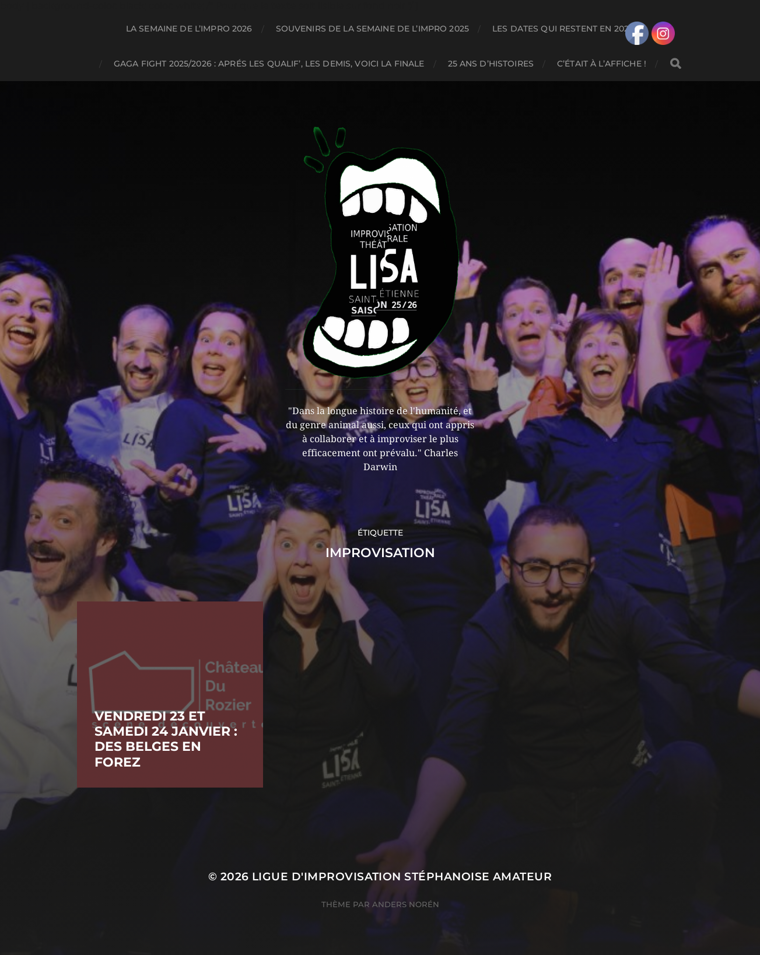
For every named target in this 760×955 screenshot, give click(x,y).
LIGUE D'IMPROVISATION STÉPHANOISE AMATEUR (402, 876)
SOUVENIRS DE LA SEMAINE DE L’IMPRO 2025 (372, 28)
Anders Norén (405, 904)
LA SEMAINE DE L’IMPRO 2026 (189, 28)
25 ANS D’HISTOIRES (491, 63)
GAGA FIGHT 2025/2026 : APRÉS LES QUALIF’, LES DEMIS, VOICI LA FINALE (269, 63)
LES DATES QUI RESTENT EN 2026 (563, 28)
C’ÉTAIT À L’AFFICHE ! (601, 63)
